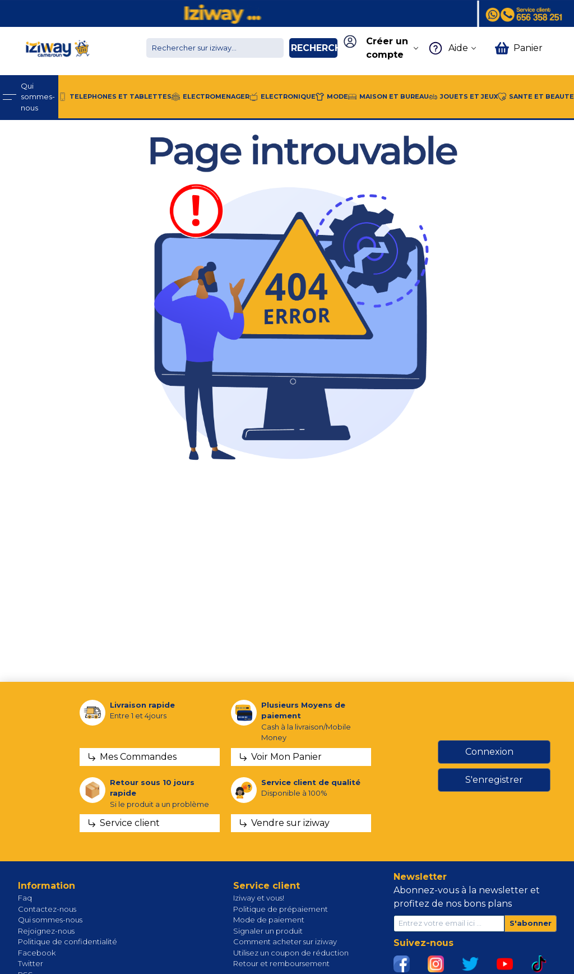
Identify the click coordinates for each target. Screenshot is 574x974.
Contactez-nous (47, 908)
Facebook (36, 952)
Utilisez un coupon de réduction (291, 952)
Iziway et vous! (258, 897)
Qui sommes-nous (50, 919)
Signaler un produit (268, 930)
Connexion (489, 751)
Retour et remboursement (281, 963)
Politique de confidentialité (67, 941)
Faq (25, 897)
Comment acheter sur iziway (285, 941)
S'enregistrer (494, 779)
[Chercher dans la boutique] (215, 48)
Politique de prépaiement (280, 908)
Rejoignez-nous (46, 930)
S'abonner (531, 922)
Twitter (30, 963)
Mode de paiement (268, 919)
